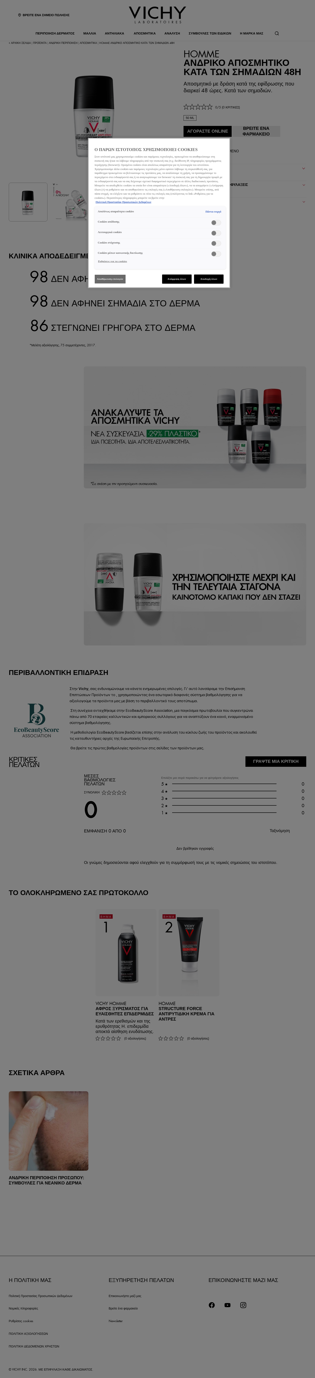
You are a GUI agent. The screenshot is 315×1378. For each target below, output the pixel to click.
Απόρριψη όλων (177, 279)
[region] (159, 213)
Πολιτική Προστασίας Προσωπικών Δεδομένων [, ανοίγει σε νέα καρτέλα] (123, 202)
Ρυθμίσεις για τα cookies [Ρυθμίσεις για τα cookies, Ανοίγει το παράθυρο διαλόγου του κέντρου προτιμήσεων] (112, 261)
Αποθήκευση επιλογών (110, 279)
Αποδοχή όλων (208, 279)
